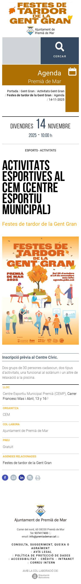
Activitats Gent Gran (50, 91)
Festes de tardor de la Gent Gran (27, 463)
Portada (12, 91)
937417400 (41, 533)
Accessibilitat (24, 559)
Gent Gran (28, 91)
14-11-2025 (56, 99)
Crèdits (47, 559)
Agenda (59, 95)
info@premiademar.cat (42, 536)
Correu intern (42, 562)
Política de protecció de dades (42, 555)
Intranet (66, 559)
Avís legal (42, 551)
